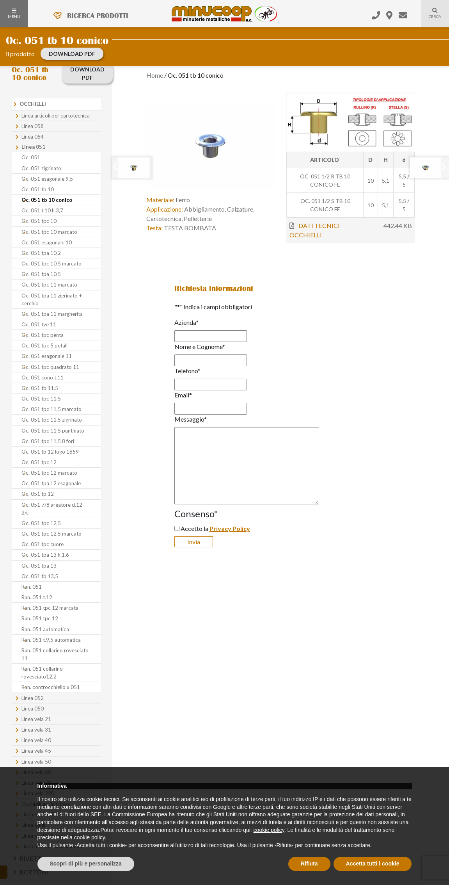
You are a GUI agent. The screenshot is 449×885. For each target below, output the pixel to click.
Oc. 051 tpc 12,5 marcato (51, 534)
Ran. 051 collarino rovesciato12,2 (42, 673)
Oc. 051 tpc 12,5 (41, 523)
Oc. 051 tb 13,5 (39, 576)
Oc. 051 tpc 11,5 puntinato (52, 430)
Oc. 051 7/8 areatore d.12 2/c (51, 509)
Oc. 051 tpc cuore (42, 544)
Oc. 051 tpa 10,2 (41, 253)
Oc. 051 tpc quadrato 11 (50, 367)
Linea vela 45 (36, 751)
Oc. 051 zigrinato (41, 168)
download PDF (72, 53)
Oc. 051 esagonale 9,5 (47, 179)
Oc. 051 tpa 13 (39, 566)
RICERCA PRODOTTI (97, 15)
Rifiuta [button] (309, 863)
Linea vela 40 (36, 740)
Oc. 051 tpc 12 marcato (49, 473)
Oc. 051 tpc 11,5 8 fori (47, 441)
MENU (14, 14)
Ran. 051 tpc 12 (39, 618)
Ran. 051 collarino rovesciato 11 (55, 654)
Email (183, 395)
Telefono (187, 370)
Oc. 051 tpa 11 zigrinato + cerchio (51, 299)
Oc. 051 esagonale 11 (46, 356)
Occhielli (33, 104)
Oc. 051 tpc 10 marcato (49, 232)
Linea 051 (33, 147)
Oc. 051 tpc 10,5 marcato (51, 263)
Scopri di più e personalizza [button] (86, 863)
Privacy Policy (229, 528)
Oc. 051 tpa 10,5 (41, 274)
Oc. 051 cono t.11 (42, 377)
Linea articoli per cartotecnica (55, 115)
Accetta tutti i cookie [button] (372, 863)
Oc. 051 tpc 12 (39, 462)
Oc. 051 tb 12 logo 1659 (50, 452)
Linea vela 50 (36, 762)
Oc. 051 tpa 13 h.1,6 (45, 555)
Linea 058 (32, 126)
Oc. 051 (30, 157)
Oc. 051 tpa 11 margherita (52, 314)
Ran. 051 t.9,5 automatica (51, 640)
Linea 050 (32, 708)
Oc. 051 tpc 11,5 (41, 398)
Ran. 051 (31, 587)
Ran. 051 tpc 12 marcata (49, 608)
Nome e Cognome (199, 346)
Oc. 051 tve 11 (38, 324)
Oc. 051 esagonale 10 (46, 242)
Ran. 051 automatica (45, 629)
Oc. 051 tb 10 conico (46, 200)
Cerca (431, 18)
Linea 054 (32, 137)
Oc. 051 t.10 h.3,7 (42, 210)
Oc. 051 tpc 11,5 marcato (51, 409)
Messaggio (190, 419)
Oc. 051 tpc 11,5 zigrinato (51, 420)
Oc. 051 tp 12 (37, 494)
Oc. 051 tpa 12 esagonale (51, 483)
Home (154, 75)
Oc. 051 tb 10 (37, 189)
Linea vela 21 (36, 719)
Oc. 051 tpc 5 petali (44, 345)
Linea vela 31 (36, 730)
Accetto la (215, 528)
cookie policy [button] (269, 830)
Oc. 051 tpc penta (42, 335)
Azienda (186, 322)
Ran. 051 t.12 (36, 597)
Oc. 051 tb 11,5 (39, 388)
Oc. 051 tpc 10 (39, 221)
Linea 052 (32, 698)
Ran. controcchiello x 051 (50, 687)
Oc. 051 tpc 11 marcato (49, 284)
